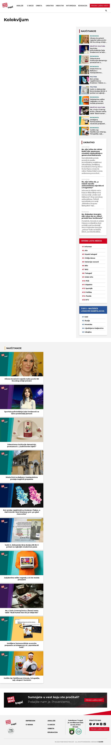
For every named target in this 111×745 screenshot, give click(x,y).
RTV (87, 300)
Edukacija (82, 6)
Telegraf (88, 273)
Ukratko (50, 6)
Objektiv (88, 285)
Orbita (39, 6)
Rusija (87, 321)
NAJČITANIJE (88, 31)
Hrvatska (88, 324)
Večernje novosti (92, 262)
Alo (86, 250)
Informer (88, 247)
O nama (29, 725)
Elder (101, 742)
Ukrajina (88, 332)
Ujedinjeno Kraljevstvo (94, 328)
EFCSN (75, 727)
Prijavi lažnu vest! (99, 729)
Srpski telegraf (91, 254)
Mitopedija (71, 6)
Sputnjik (89, 288)
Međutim (60, 6)
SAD (86, 317)
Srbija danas (90, 258)
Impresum (30, 721)
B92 (86, 269)
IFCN (78, 725)
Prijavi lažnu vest (94, 700)
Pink (87, 281)
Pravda (88, 296)
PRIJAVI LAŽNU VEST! (99, 6)
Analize (19, 6)
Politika (89, 292)
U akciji (30, 6)
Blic (86, 266)
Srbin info (89, 277)
